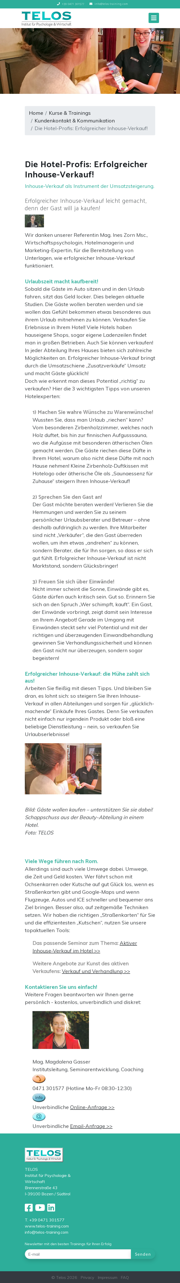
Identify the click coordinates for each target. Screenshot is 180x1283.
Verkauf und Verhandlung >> (96, 974)
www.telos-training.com (47, 1226)
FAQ (125, 1277)
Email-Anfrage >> (91, 1129)
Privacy (87, 1277)
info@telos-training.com (46, 1232)
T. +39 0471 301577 (44, 1219)
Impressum (107, 1277)
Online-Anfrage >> (92, 1110)
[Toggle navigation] (154, 18)
